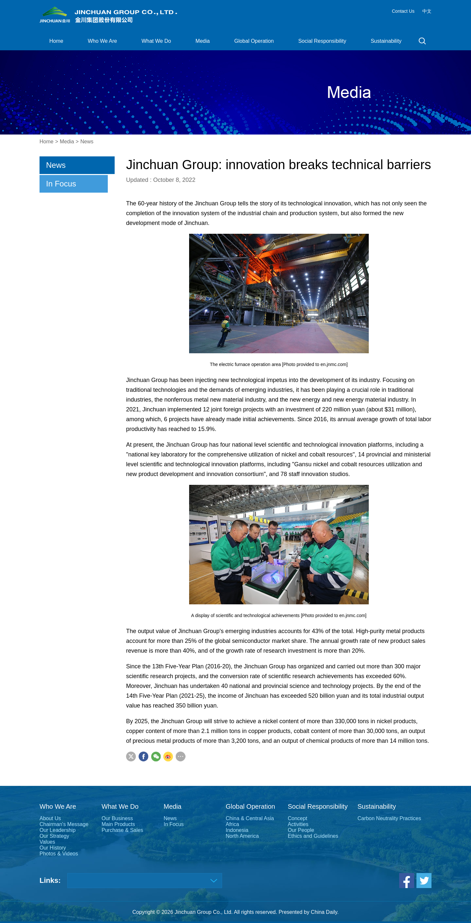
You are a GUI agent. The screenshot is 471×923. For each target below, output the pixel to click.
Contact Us (403, 11)
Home (56, 41)
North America (242, 836)
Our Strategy (54, 836)
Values (47, 842)
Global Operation (254, 41)
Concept (297, 818)
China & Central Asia (250, 818)
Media (203, 41)
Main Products (118, 824)
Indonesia (237, 830)
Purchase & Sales (122, 830)
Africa (232, 824)
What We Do (156, 41)
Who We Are (102, 41)
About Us (50, 818)
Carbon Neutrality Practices (389, 818)
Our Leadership (57, 830)
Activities (298, 824)
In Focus (61, 183)
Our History (53, 848)
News (86, 141)
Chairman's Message (64, 824)
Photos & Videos (59, 853)
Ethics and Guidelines (313, 836)
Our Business (117, 818)
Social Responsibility (322, 41)
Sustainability (386, 41)
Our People (301, 830)
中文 (426, 11)
